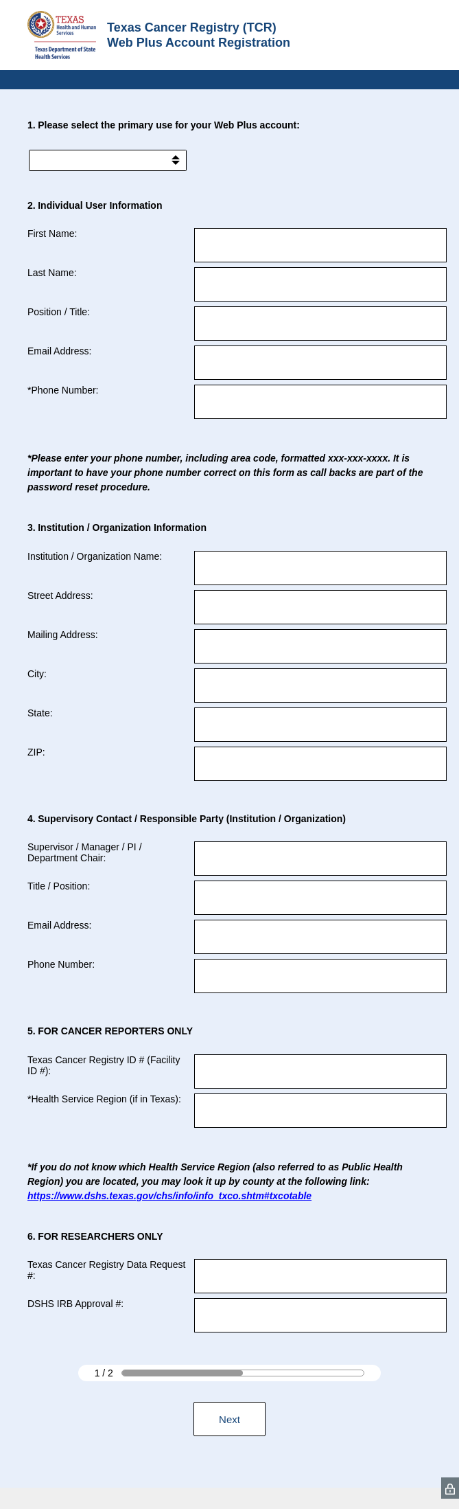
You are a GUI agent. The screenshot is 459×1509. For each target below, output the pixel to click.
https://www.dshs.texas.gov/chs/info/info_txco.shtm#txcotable (169, 1195)
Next (229, 1419)
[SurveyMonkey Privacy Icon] (450, 1488)
